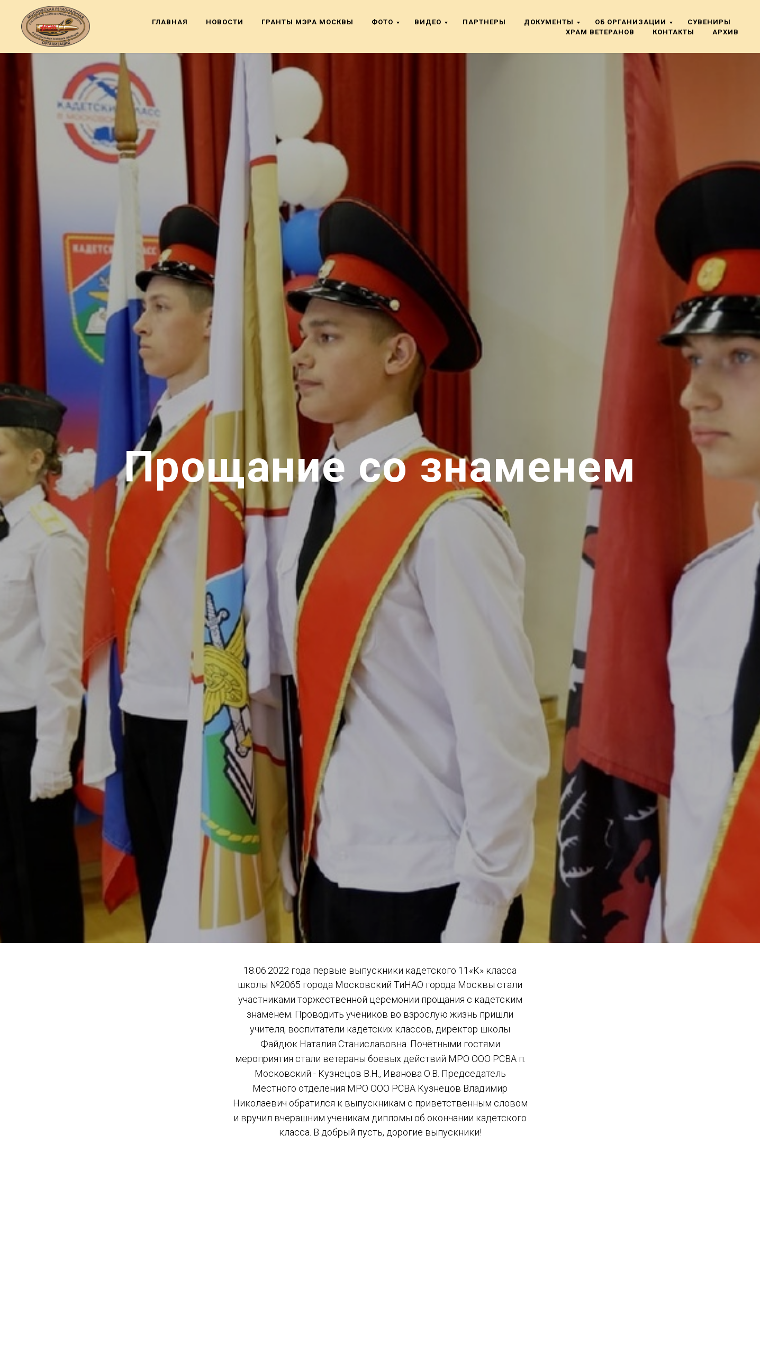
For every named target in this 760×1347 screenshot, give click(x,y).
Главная (170, 22)
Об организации (630, 22)
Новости (224, 22)
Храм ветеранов (600, 32)
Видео (427, 22)
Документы (549, 22)
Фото (382, 22)
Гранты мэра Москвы (307, 22)
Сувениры (709, 22)
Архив (725, 32)
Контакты (673, 32)
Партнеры (484, 22)
